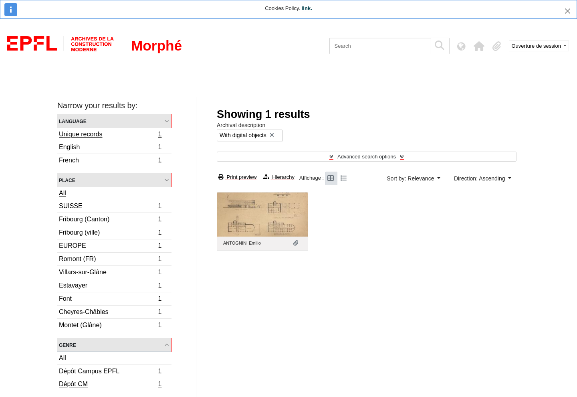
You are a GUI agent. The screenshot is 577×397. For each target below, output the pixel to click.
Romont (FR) (110, 260)
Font (110, 300)
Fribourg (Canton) (110, 220)
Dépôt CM (110, 385)
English (110, 148)
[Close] (568, 11)
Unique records (110, 135)
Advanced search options (366, 157)
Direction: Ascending (480, 178)
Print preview (237, 177)
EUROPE (110, 247)
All (62, 193)
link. (307, 8)
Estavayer (110, 286)
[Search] (380, 46)
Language (73, 121)
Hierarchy (279, 177)
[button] (479, 46)
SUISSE (110, 207)
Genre (67, 344)
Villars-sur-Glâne (110, 273)
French (110, 161)
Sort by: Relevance (411, 178)
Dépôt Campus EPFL (110, 372)
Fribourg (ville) (110, 233)
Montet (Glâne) (110, 326)
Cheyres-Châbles (110, 313)
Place (67, 180)
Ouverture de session (537, 46)
